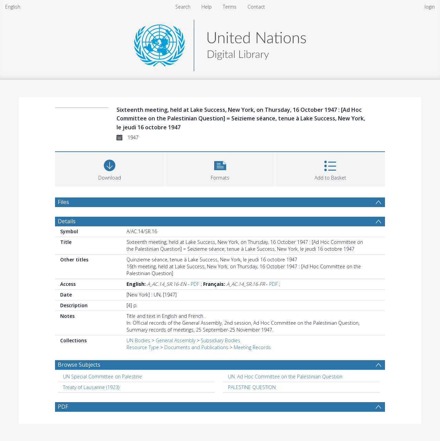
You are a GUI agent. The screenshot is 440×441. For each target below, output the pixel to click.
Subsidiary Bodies (220, 340)
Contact (256, 6)
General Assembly (175, 340)
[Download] (110, 168)
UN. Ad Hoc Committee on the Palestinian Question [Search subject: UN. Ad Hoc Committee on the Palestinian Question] (285, 376)
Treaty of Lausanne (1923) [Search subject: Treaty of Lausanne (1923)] (91, 387)
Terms (229, 6)
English (12, 6)
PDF (195, 284)
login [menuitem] (430, 6)
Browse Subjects (79, 364)
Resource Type (142, 347)
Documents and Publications (196, 347)
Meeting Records (252, 347)
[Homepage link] (220, 43)
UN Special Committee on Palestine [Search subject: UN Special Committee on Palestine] (102, 376)
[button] (220, 168)
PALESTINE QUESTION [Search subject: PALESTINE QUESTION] (252, 387)
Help (206, 6)
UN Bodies (138, 340)
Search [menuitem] (182, 6)
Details (67, 221)
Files (63, 202)
